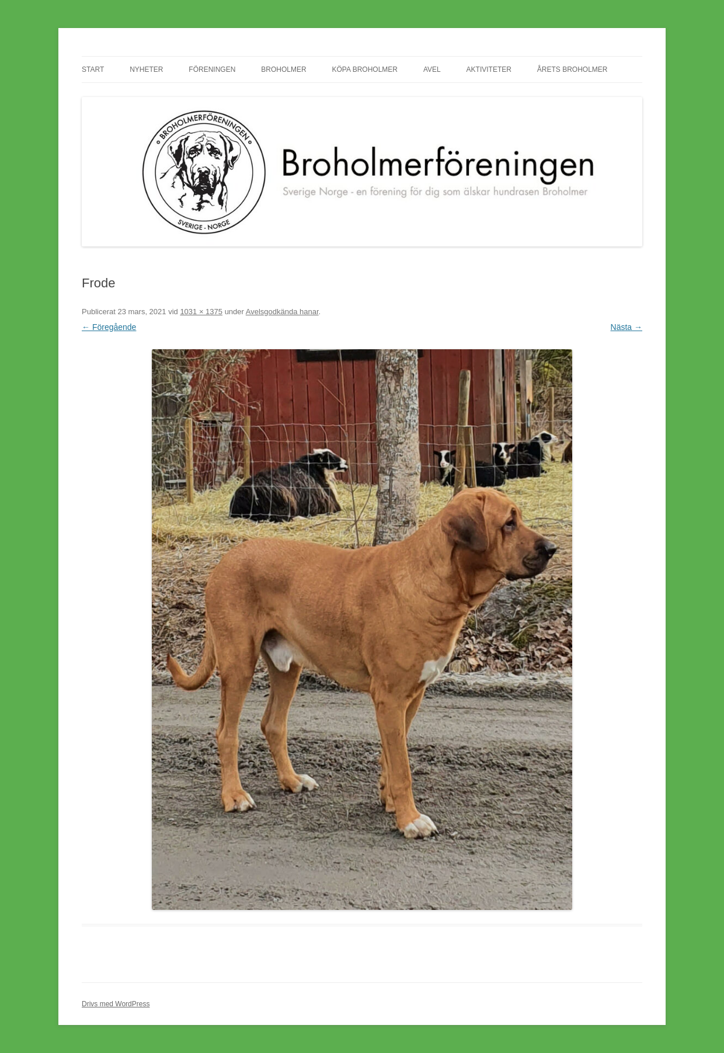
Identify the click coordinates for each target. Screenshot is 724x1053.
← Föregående (109, 327)
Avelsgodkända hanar (282, 311)
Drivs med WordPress (115, 1004)
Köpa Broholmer (365, 69)
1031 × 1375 (201, 311)
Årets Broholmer (572, 69)
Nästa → (626, 327)
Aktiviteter (489, 69)
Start (93, 69)
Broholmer (283, 69)
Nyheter (146, 69)
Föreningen (212, 69)
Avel (432, 69)
